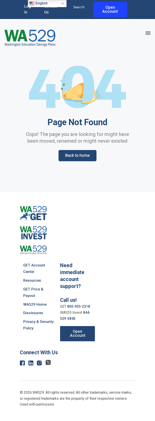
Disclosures (33, 312)
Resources (32, 280)
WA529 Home (35, 303)
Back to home (77, 155)
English (38, 3)
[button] (148, 32)
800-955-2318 (78, 307)
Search (78, 7)
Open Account (110, 9)
